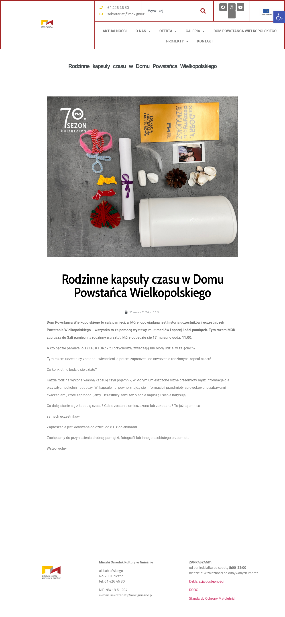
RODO (193, 589)
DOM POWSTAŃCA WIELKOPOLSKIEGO (245, 31)
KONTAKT (205, 41)
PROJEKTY (177, 41)
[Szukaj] (203, 11)
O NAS (143, 31)
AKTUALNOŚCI (115, 31)
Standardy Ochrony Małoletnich (212, 598)
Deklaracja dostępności (206, 581)
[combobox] (169, 11)
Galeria (195, 31)
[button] (279, 17)
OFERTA (168, 31)
